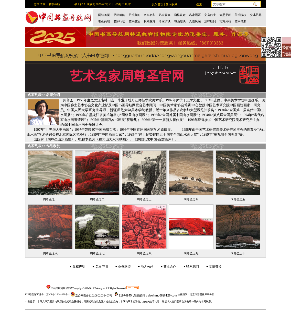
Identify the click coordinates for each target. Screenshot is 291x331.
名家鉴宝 (134, 21)
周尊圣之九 (191, 253)
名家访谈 (165, 21)
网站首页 (104, 15)
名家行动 (119, 21)
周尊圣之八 (144, 253)
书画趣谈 (180, 21)
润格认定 (180, 15)
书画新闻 (119, 15)
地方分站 (225, 21)
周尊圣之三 (144, 199)
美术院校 (240, 15)
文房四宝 (210, 15)
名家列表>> (36, 95)
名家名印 (149, 15)
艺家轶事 (165, 15)
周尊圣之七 (97, 253)
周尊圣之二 (97, 199)
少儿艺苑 (255, 15)
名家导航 (240, 21)
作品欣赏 (53, 146)
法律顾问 (210, 21)
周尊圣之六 (50, 253)
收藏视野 (149, 21)
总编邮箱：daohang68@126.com (155, 295)
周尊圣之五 (238, 199)
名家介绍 (53, 95)
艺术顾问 (134, 15)
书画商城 (104, 21)
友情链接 (215, 266)
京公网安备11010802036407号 (91, 295)
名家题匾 (195, 15)
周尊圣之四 (191, 199)
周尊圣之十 (238, 253)
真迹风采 (195, 21)
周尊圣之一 (50, 199)
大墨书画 (225, 15)
